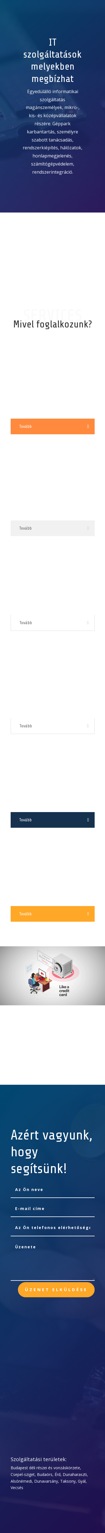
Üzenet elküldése (56, 1289)
